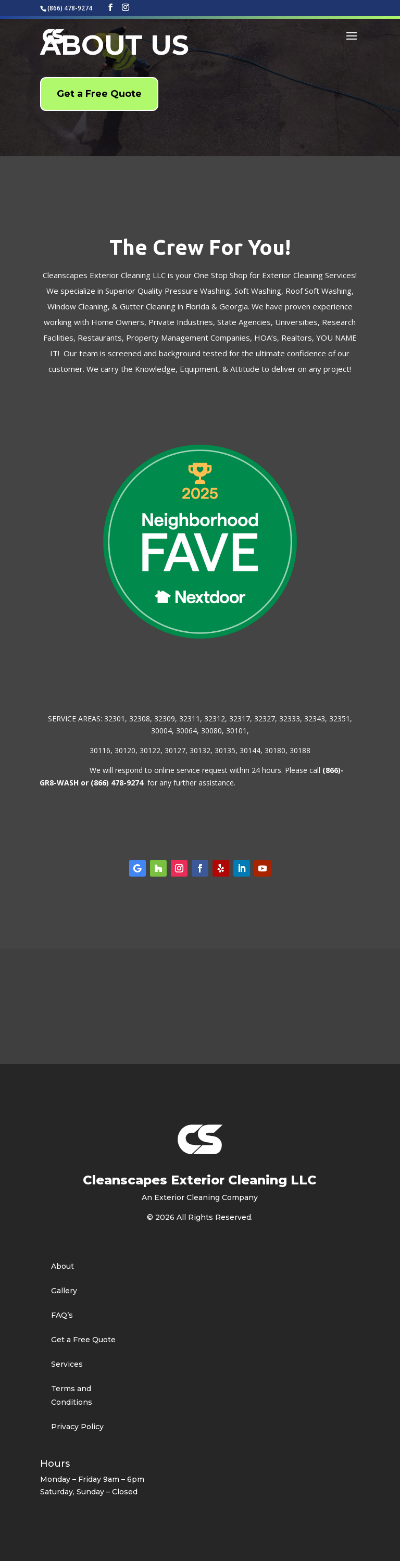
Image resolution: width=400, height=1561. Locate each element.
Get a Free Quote (99, 93)
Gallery (64, 1290)
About (62, 1266)
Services (67, 1364)
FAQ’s (62, 1315)
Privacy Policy (77, 1426)
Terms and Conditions (71, 1395)
